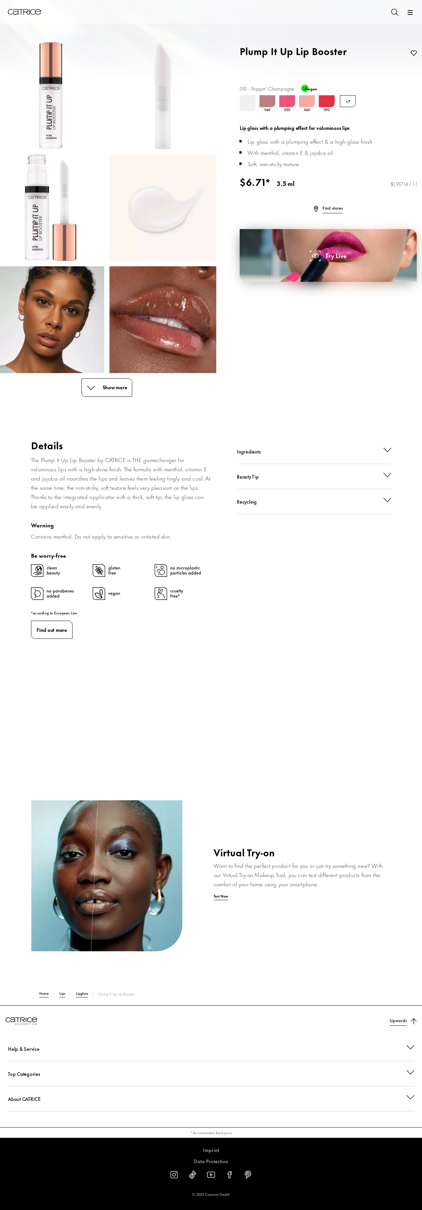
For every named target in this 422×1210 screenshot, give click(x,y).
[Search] (394, 12)
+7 (348, 101)
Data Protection (211, 1161)
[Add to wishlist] (412, 53)
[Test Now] (211, 891)
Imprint (211, 1150)
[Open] (410, 12)
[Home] (24, 12)
